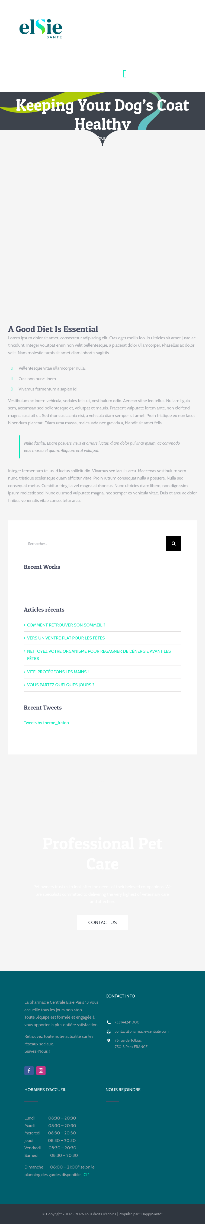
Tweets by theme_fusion (46, 722)
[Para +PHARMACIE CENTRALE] (102, 45)
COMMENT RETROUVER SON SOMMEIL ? (66, 625)
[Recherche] (173, 543)
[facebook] (29, 1070)
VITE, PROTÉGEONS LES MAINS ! (58, 671)
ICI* (85, 1174)
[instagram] (41, 1070)
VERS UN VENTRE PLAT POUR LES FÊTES (66, 638)
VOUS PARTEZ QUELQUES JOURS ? (60, 684)
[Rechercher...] (95, 543)
